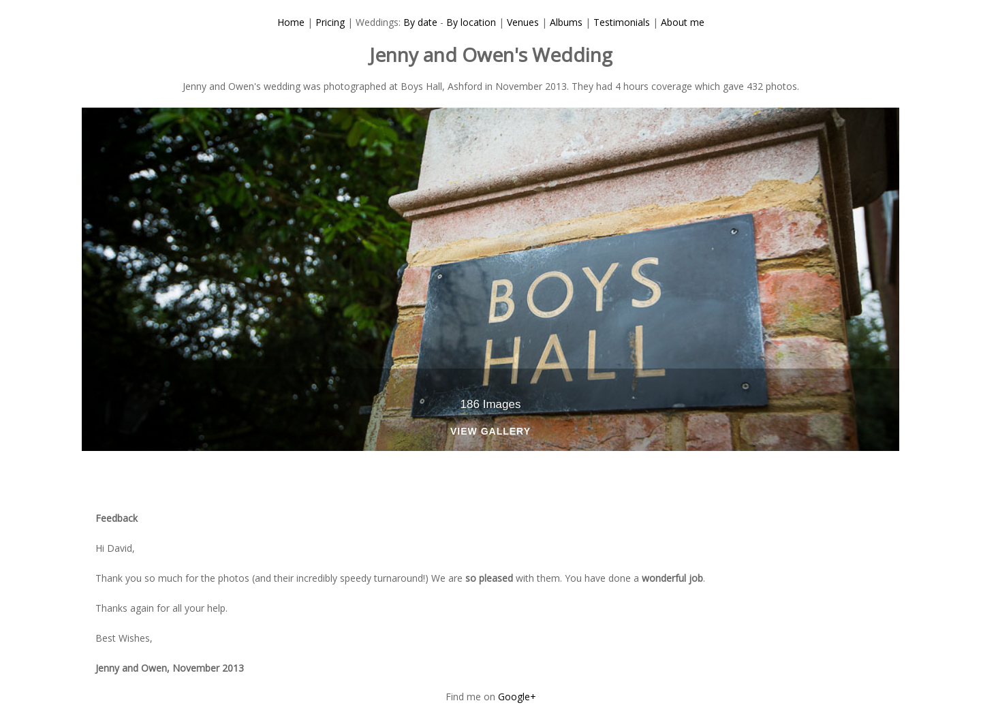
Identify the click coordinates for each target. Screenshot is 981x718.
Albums (566, 22)
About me (682, 22)
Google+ (517, 696)
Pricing (330, 22)
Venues (523, 22)
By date (420, 22)
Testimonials (621, 22)
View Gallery (490, 431)
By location (471, 22)
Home (291, 22)
